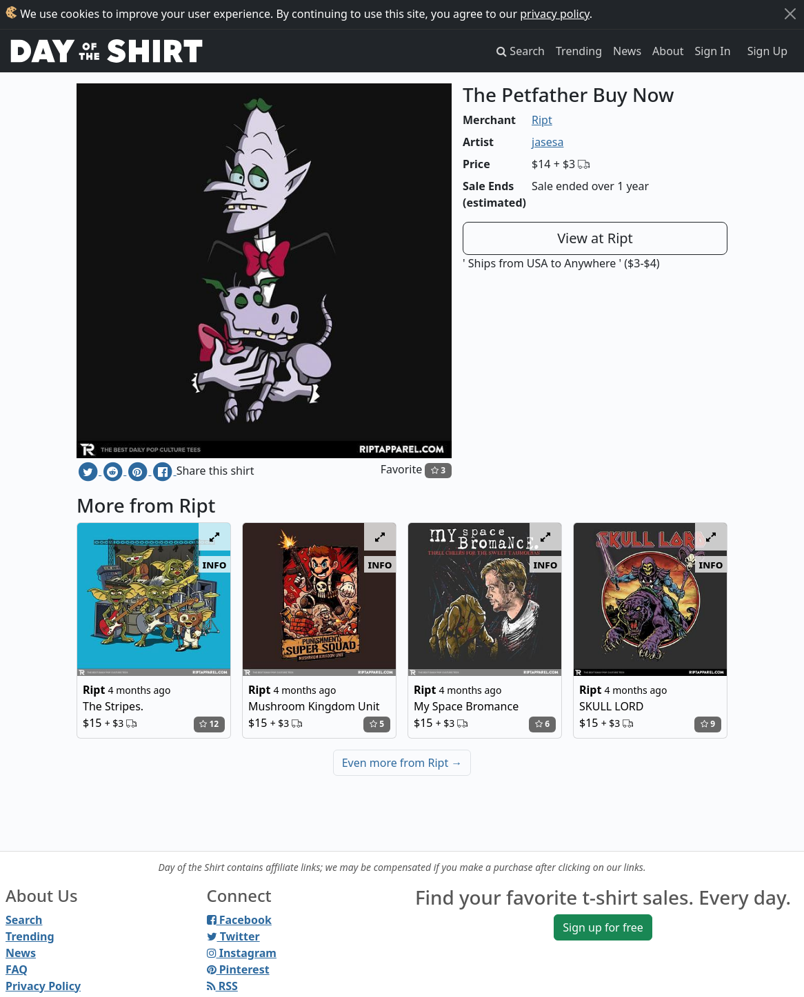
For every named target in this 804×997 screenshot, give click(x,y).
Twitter (233, 936)
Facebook (239, 919)
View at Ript (595, 238)
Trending (579, 51)
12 (209, 724)
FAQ (17, 969)
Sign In (713, 51)
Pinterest (238, 969)
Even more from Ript (402, 762)
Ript (542, 119)
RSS (222, 986)
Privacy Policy (43, 986)
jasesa (547, 142)
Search (24, 919)
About (667, 51)
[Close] (790, 14)
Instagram (242, 952)
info (215, 564)
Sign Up (767, 51)
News (627, 51)
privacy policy (555, 13)
